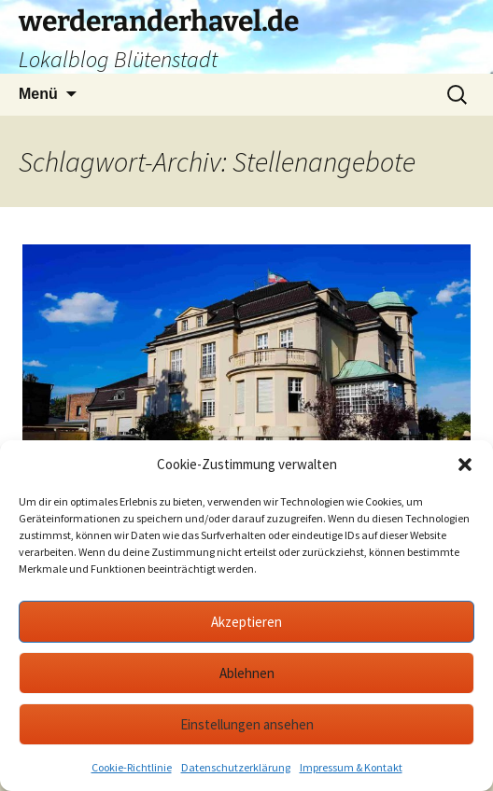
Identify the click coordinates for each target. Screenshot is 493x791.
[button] (465, 464)
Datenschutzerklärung (235, 767)
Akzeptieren (246, 622)
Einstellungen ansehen (247, 724)
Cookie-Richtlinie (132, 767)
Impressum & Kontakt (351, 767)
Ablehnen (247, 673)
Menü (38, 94)
